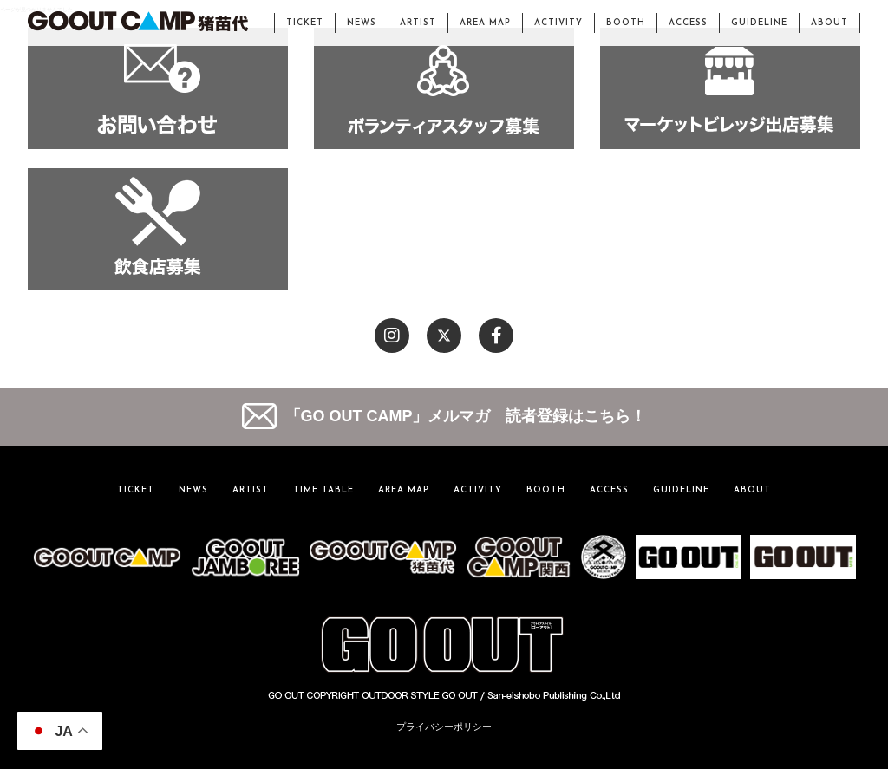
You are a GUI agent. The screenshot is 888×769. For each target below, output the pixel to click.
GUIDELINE (759, 23)
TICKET (304, 23)
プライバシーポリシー (444, 726)
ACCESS (688, 23)
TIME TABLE (323, 490)
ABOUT (829, 23)
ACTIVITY (558, 23)
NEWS (361, 23)
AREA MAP (485, 23)
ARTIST (418, 23)
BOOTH (625, 23)
